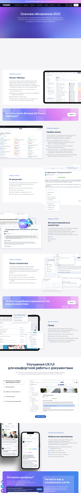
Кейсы (59, 5)
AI (55, 5)
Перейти (71, 114)
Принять (39, 489)
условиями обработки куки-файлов (19, 490)
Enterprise (52, 5)
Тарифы (46, 5)
